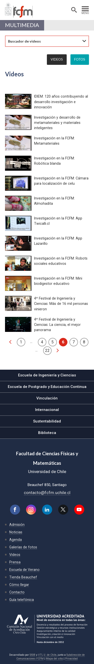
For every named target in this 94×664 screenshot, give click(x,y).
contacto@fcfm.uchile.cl (47, 492)
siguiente (57, 350)
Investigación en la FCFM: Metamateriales (54, 140)
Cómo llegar (19, 585)
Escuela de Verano (24, 570)
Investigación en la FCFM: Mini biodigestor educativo (58, 281)
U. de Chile (50, 654)
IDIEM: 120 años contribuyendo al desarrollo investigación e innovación (61, 101)
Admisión (17, 525)
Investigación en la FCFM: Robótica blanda (54, 160)
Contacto (17, 592)
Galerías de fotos (23, 547)
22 (47, 350)
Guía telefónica (21, 600)
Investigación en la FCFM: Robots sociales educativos (60, 261)
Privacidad (71, 658)
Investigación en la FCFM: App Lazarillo (58, 241)
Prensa (15, 562)
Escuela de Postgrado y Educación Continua (47, 386)
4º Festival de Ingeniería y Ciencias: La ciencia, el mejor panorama (57, 324)
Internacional (47, 409)
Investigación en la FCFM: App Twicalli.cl (58, 221)
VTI (40, 654)
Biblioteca (47, 432)
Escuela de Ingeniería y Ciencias (47, 375)
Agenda (15, 540)
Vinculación (47, 398)
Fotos (79, 59)
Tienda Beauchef (23, 577)
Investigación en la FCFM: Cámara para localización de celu (61, 180)
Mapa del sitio (54, 658)
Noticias (15, 532)
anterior (10, 342)
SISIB (32, 654)
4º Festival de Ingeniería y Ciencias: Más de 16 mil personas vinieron (61, 303)
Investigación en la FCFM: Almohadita (54, 200)
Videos (57, 59)
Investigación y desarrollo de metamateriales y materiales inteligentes (57, 122)
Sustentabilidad (47, 421)
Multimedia (22, 25)
